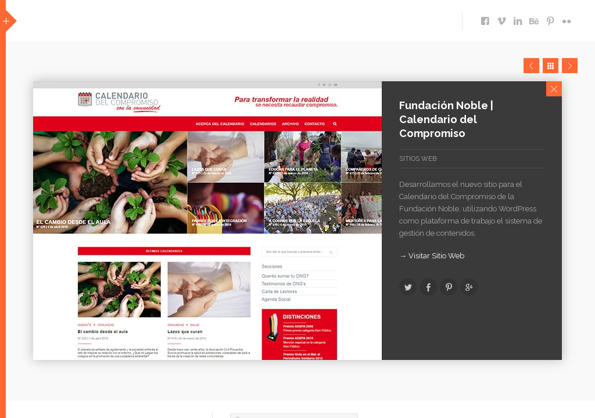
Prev (531, 65)
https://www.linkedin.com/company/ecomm (517, 18)
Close (554, 88)
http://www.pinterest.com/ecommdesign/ (550, 18)
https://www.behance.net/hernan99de (534, 18)
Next (570, 65)
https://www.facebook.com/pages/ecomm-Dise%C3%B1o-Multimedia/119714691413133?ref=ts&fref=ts (485, 18)
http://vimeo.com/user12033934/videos (501, 18)
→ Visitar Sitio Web (431, 255)
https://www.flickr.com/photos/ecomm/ (566, 18)
